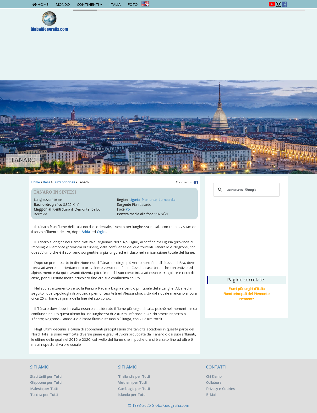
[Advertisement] (246, 236)
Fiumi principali (64, 182)
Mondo (63, 4)
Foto (133, 4)
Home (41, 4)
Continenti (89, 4)
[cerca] (246, 190)
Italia (114, 4)
